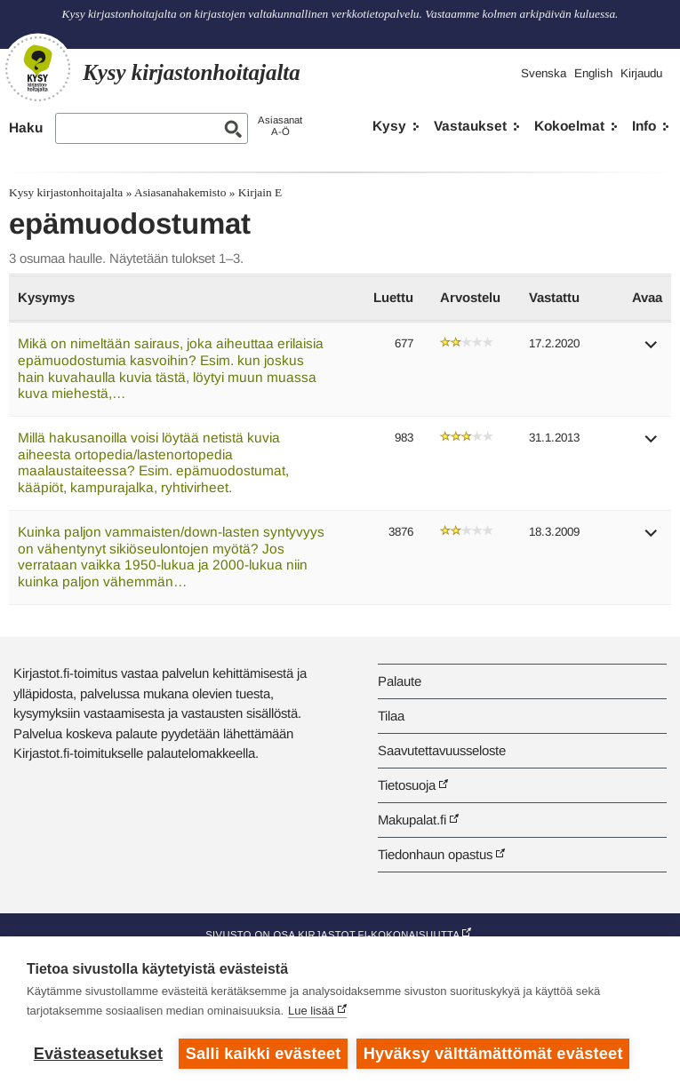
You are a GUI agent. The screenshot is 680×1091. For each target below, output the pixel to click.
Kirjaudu (641, 73)
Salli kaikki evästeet (263, 1054)
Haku (26, 127)
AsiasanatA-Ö (280, 126)
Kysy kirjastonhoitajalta (66, 192)
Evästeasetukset (98, 1054)
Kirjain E (260, 192)
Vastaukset (470, 125)
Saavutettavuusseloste (442, 750)
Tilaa (391, 715)
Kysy (389, 125)
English (593, 73)
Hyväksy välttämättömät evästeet (493, 1054)
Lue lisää (311, 1010)
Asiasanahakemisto (180, 192)
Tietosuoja (407, 784)
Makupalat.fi (412, 819)
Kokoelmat (569, 125)
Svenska (543, 73)
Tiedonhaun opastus (435, 854)
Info (644, 125)
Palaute (399, 681)
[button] (651, 350)
